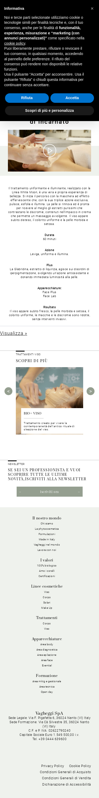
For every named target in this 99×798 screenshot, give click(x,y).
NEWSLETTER (16, 464)
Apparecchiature (47, 639)
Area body (46, 644)
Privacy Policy (52, 766)
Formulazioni (47, 534)
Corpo (47, 597)
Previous (8, 391)
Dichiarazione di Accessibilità (66, 784)
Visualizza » (13, 333)
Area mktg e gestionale (46, 681)
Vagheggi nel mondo (47, 544)
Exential (47, 665)
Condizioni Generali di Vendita (66, 778)
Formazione (47, 676)
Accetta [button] (72, 98)
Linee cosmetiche (47, 586)
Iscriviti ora (49, 492)
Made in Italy (47, 539)
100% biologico (47, 565)
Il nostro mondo (47, 518)
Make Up (47, 607)
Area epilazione (46, 654)
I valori (46, 560)
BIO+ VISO (33, 413)
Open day (47, 691)
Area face (47, 660)
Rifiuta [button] (27, 98)
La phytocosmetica (47, 528)
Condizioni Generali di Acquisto (65, 772)
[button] (92, 8)
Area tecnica (47, 686)
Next (90, 391)
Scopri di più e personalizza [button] (49, 110)
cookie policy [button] (14, 43)
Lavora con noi (46, 549)
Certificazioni (47, 576)
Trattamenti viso (28, 354)
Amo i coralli (47, 570)
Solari (46, 602)
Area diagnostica (47, 649)
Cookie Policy (80, 766)
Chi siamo (47, 523)
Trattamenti (47, 618)
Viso (47, 592)
